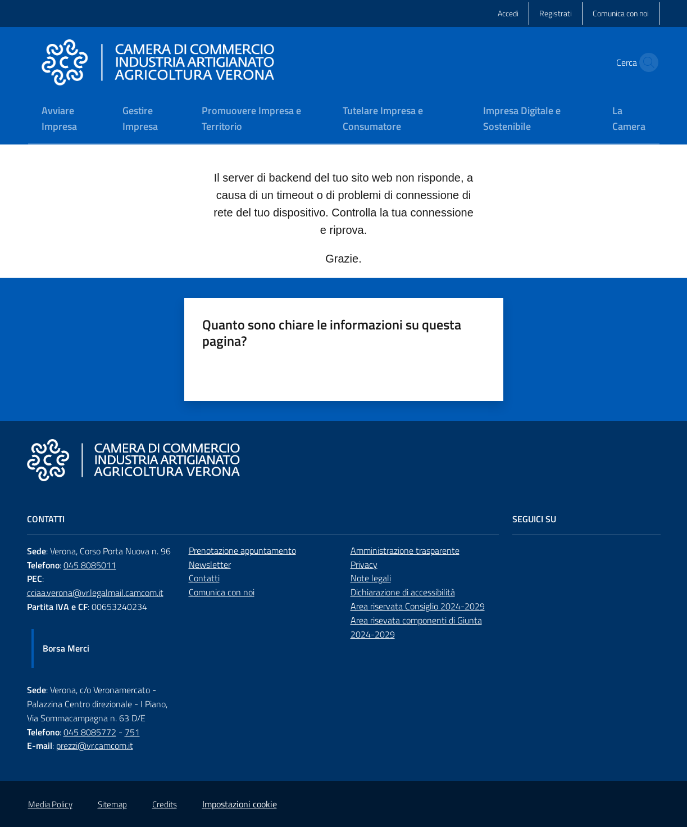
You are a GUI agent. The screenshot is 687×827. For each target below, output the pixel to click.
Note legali (371, 578)
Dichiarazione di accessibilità (403, 592)
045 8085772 (89, 732)
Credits (164, 804)
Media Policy (50, 804)
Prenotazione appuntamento (242, 550)
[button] (646, 62)
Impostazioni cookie (239, 804)
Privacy (364, 564)
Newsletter (210, 564)
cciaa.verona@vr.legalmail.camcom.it (95, 592)
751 (132, 732)
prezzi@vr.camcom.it (94, 745)
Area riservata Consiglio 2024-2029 (418, 606)
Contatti (204, 578)
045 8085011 (89, 565)
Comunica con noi (221, 592)
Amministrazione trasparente (405, 550)
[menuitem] (68, 119)
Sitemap (112, 804)
